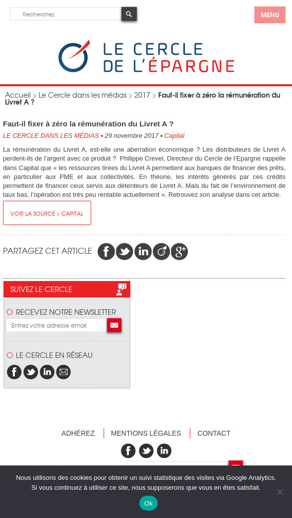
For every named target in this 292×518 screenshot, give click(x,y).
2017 (142, 95)
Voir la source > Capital (46, 213)
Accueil (18, 95)
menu (270, 14)
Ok (148, 503)
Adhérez (78, 433)
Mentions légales (146, 433)
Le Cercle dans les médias (82, 95)
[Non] (280, 492)
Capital (174, 135)
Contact (214, 433)
